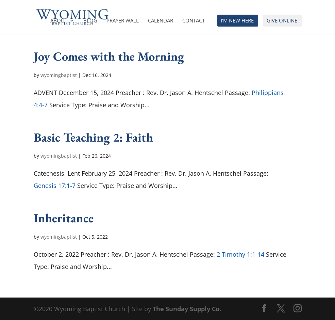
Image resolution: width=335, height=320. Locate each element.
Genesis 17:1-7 (55, 185)
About (58, 21)
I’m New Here (237, 21)
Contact (193, 21)
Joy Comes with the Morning (109, 56)
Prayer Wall (122, 21)
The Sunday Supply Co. (187, 309)
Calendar (160, 21)
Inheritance (64, 218)
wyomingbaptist (58, 75)
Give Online (282, 21)
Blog (90, 21)
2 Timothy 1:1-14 (240, 254)
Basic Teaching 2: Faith (93, 137)
